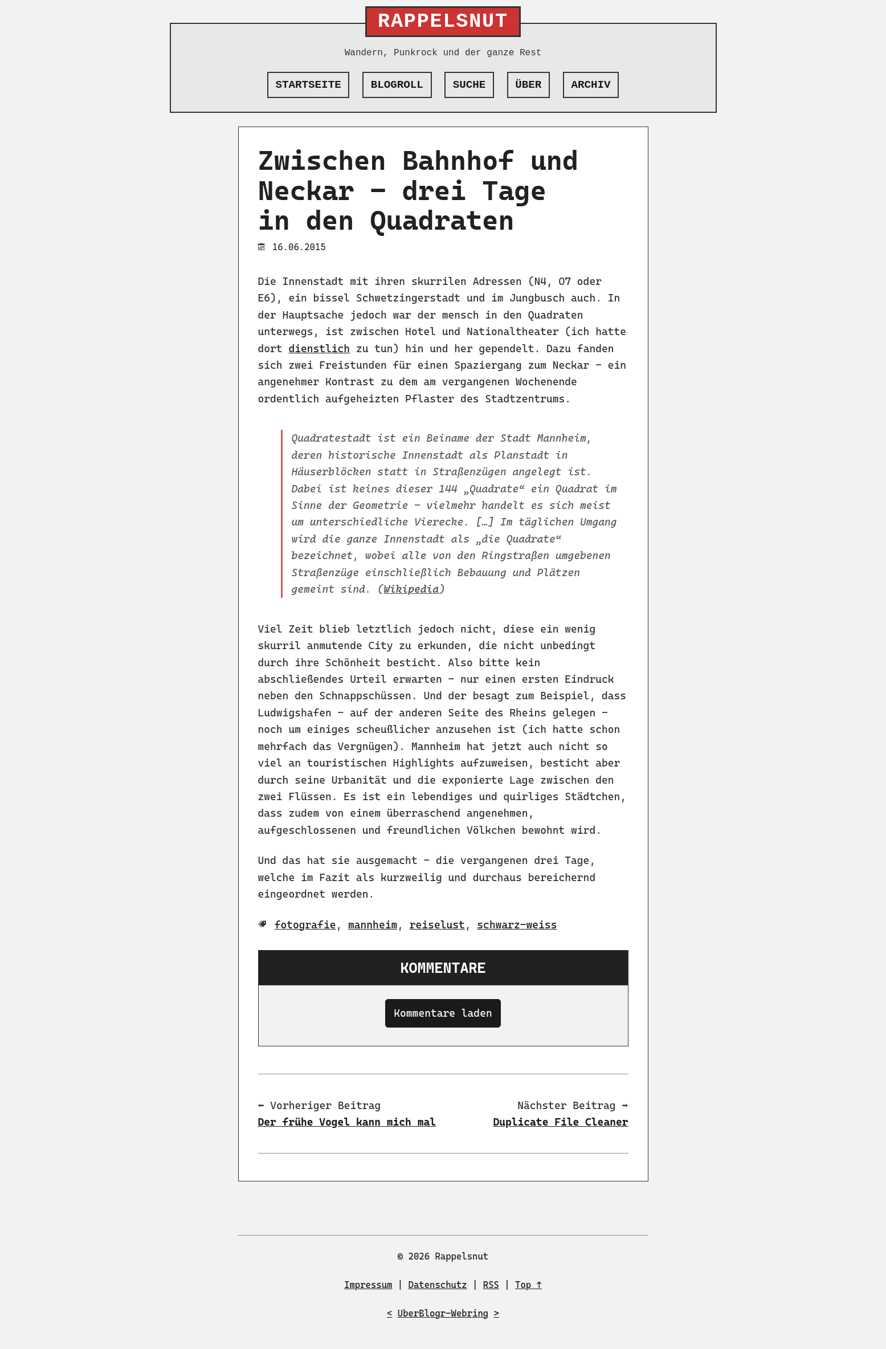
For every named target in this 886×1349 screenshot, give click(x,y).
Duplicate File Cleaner (560, 1122)
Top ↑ (528, 1284)
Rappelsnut (443, 21)
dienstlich (319, 348)
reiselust (437, 925)
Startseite (308, 85)
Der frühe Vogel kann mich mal (347, 1122)
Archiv (590, 85)
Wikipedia (411, 589)
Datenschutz (438, 1284)
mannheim (372, 925)
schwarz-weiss (517, 925)
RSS (491, 1284)
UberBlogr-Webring (443, 1313)
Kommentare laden (443, 1013)
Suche (469, 85)
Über (528, 85)
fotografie (305, 925)
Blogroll (397, 85)
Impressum (368, 1284)
